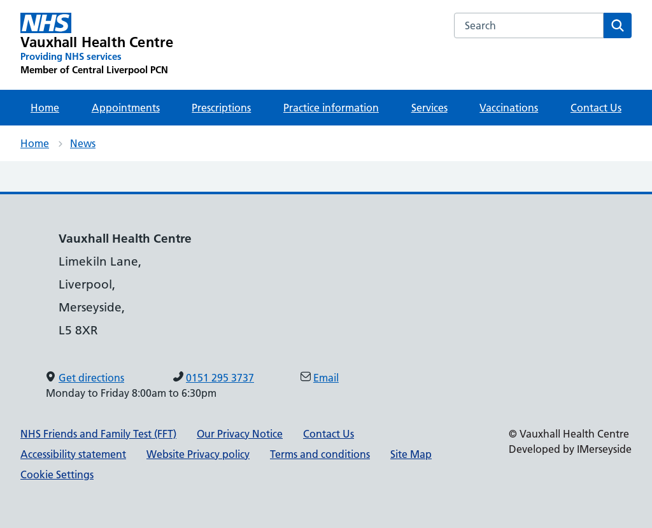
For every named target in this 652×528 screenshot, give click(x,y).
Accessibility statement (73, 454)
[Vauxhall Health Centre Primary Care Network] (96, 44)
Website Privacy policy (198, 454)
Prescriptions (221, 107)
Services (429, 107)
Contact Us (595, 107)
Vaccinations (508, 107)
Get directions (91, 377)
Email (326, 377)
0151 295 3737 (220, 377)
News (83, 143)
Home (45, 107)
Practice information (331, 107)
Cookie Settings (57, 474)
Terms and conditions (320, 454)
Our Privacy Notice (240, 433)
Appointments (126, 107)
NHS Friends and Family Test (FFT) (98, 433)
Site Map (411, 454)
